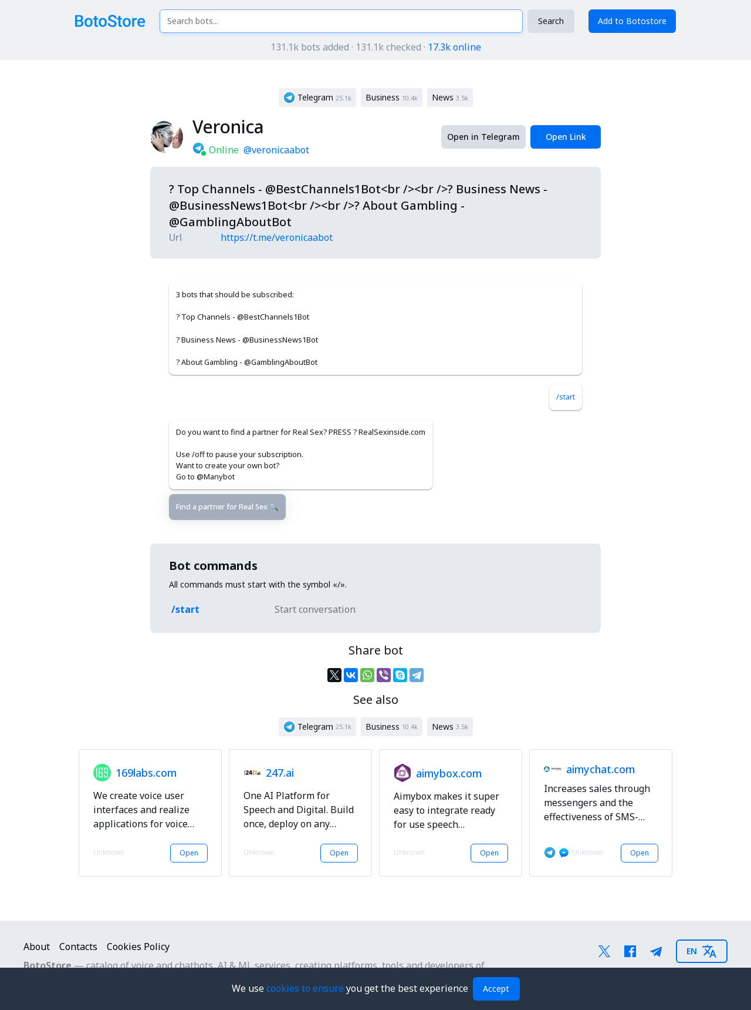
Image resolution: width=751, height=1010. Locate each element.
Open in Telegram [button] (483, 136)
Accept (496, 988)
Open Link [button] (566, 136)
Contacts (78, 946)
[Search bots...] (341, 21)
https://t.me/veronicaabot (277, 237)
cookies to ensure (306, 988)
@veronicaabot (276, 149)
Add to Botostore (632, 20)
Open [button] (189, 853)
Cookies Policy (138, 946)
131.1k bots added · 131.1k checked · (375, 47)
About (36, 946)
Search (551, 20)
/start (565, 396)
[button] (317, 97)
